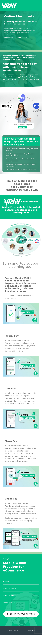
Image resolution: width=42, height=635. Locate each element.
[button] (21, 313)
